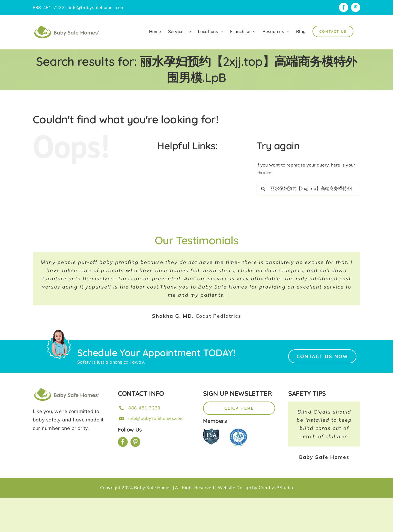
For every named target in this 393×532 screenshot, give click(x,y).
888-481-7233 (144, 408)
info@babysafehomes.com (96, 7)
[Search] (263, 188)
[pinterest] (135, 442)
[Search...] (308, 188)
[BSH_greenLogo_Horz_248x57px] (67, 389)
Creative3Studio (276, 487)
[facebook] (123, 442)
